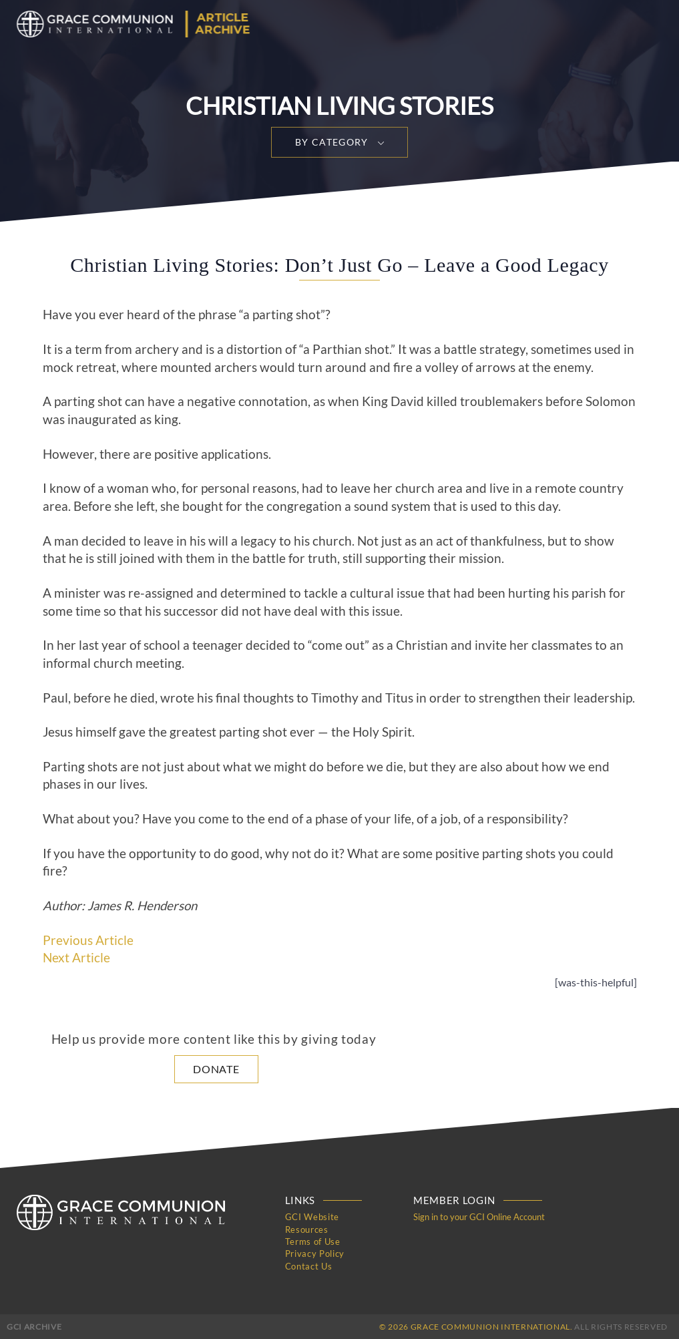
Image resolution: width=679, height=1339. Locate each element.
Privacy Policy (315, 1253)
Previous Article (88, 940)
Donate (216, 1069)
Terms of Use (313, 1240)
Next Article (76, 957)
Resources (306, 1228)
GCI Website (312, 1216)
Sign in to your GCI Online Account (479, 1216)
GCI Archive (34, 1325)
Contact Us (308, 1265)
